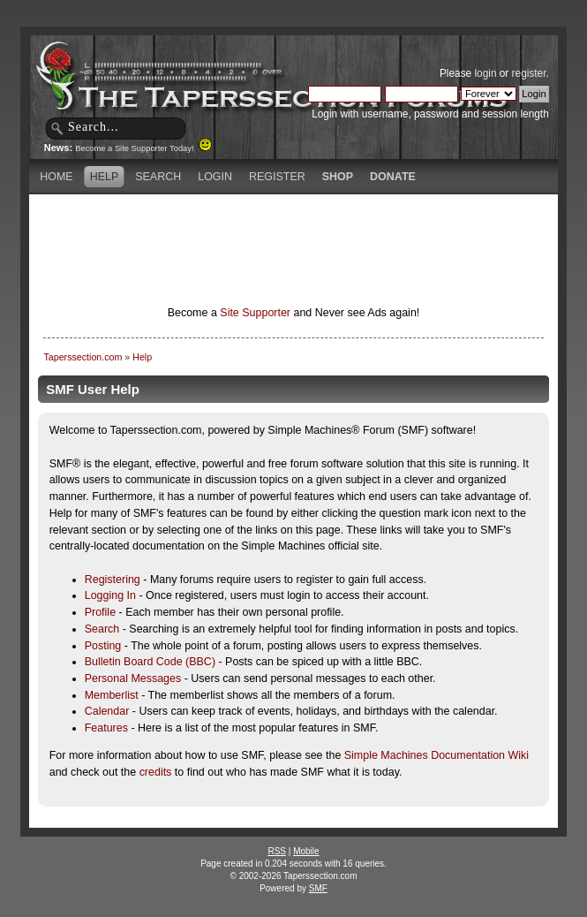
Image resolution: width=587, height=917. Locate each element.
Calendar (107, 711)
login (485, 73)
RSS (276, 851)
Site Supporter (255, 313)
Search (102, 629)
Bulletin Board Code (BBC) (150, 662)
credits (155, 772)
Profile (100, 612)
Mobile (306, 851)
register (529, 73)
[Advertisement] (293, 225)
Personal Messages (133, 678)
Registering (112, 579)
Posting (103, 646)
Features (106, 728)
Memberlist (112, 695)
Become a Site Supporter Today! (143, 148)
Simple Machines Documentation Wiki (436, 755)
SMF (318, 888)
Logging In (110, 595)
